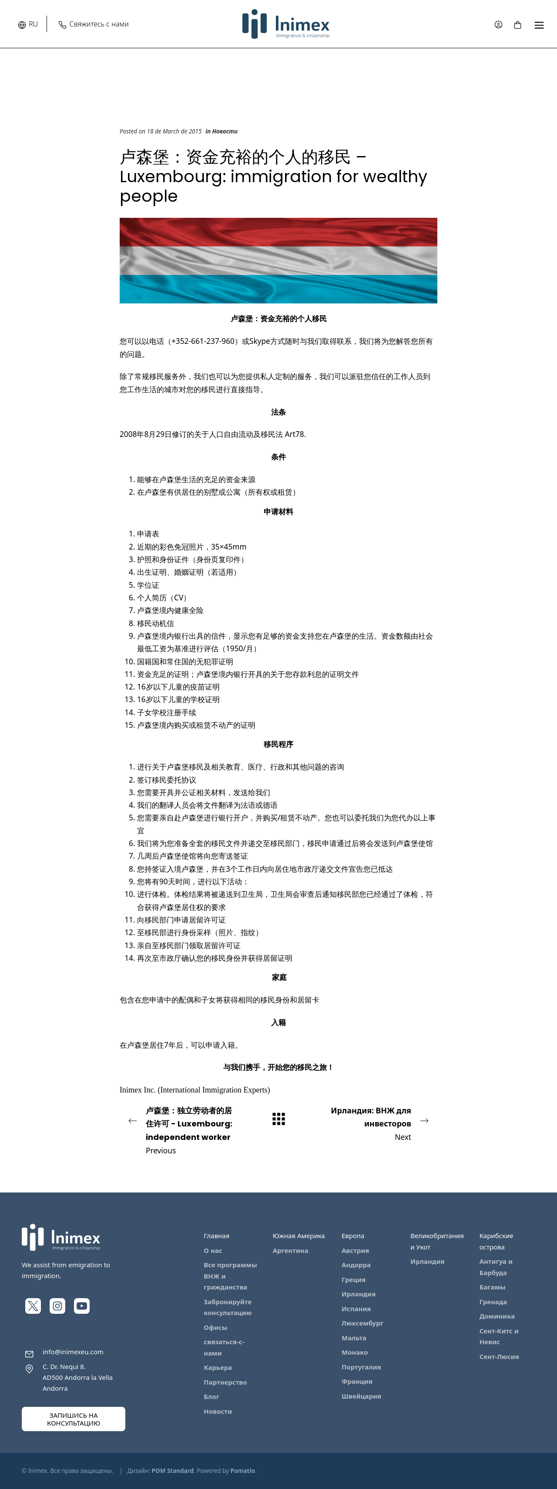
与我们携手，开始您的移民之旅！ (278, 1067)
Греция (354, 1279)
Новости (225, 131)
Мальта (354, 1337)
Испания (356, 1308)
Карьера (218, 1367)
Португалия (361, 1366)
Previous (182, 1130)
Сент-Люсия (499, 1356)
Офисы (216, 1327)
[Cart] (517, 24)
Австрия (355, 1250)
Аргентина (291, 1250)
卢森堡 (178, 767)
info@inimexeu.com (73, 1351)
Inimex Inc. (138, 1090)
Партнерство (225, 1382)
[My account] (498, 24)
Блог (211, 1396)
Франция (357, 1381)
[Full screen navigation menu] (539, 24)
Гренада (493, 1301)
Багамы (493, 1286)
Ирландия (359, 1293)
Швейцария (361, 1396)
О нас (213, 1250)
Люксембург (362, 1323)
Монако (355, 1352)
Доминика (497, 1316)
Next (374, 1123)
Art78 (294, 434)
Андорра (356, 1264)
